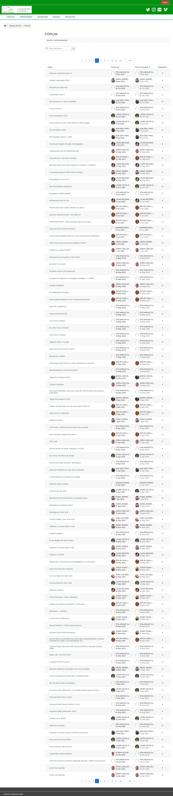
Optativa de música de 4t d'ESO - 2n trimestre (66, 604)
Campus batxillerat (56, 285)
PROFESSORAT (26, 17)
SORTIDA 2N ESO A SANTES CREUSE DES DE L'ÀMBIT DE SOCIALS (77, 760)
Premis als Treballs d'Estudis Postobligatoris (66, 144)
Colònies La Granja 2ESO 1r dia (61, 548)
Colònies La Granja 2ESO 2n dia (61, 526)
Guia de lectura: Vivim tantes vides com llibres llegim (69, 123)
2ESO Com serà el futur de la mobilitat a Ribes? (67, 243)
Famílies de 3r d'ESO (57, 718)
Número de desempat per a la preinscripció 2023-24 (69, 406)
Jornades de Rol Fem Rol (58, 661)
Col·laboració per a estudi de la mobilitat (64, 477)
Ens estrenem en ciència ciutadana (62, 101)
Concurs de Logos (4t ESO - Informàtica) (64, 463)
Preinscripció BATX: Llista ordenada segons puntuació (69, 222)
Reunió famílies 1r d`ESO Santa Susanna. (65, 625)
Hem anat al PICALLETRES (59, 739)
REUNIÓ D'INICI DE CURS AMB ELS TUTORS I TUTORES (72, 165)
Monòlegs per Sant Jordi (58, 512)
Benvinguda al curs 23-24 (58, 179)
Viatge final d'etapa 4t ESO (59, 377)
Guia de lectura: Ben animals (60, 746)
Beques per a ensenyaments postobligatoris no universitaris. (72, 562)
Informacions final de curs (58, 200)
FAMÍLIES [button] (56, 17)
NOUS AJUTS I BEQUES (58, 413)
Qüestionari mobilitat (57, 356)
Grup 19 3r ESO (55, 109)
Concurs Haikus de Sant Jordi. (60, 576)
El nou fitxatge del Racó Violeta (61, 540)
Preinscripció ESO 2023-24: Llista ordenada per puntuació (71, 363)
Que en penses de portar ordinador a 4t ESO (66, 449)
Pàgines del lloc (15, 26)
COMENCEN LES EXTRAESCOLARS (63, 151)
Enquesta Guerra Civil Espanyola (61, 271)
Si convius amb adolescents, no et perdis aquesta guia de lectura (74, 690)
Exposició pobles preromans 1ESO (62, 711)
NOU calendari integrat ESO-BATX (62, 434)
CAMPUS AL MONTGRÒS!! (59, 250)
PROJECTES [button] (70, 17)
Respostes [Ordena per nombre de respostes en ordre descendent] (163, 67)
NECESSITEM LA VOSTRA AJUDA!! (63, 370)
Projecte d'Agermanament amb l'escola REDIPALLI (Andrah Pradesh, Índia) (78, 647)
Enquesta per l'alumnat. (58, 87)
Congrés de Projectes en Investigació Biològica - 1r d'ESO (71, 278)
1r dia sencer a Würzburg (58, 618)
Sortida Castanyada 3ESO (59, 80)
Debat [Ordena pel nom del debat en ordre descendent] (49, 67)
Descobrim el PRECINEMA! (59, 194)
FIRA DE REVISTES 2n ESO (60, 697)
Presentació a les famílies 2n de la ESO (64, 257)
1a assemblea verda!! (57, 130)
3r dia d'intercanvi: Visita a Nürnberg (63, 597)
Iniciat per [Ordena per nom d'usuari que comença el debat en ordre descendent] (116, 67)
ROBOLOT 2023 (55, 420)
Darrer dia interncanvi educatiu (60, 569)
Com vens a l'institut (56, 321)
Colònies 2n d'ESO (56, 555)
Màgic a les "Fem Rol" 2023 (59, 654)
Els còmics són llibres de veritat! (61, 456)
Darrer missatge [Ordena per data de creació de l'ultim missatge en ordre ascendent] (142, 67)
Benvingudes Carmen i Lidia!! (60, 137)
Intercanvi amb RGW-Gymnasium (62, 632)
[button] (46, 48)
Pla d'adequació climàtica (58, 292)
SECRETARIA (42, 17)
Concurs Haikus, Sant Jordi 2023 (61, 519)
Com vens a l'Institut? (57, 335)
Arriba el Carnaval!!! (56, 725)
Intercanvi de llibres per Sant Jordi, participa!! (66, 470)
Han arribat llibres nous (57, 116)
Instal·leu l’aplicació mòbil (13, 793)
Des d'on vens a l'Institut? (58, 328)
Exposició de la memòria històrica (61, 229)
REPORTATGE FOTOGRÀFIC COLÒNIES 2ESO (68, 498)
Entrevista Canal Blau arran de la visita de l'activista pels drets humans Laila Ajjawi (78, 392)
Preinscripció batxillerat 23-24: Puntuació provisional (69, 299)
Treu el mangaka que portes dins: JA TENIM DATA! (68, 675)
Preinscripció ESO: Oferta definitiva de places (66, 208)
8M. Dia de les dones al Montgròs (61, 683)
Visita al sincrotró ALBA (58, 314)
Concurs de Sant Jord (57, 491)
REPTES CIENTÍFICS (57, 307)
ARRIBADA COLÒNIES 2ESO (60, 505)
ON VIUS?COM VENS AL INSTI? (61, 349)
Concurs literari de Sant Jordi (60, 583)
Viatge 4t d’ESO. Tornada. (59, 342)
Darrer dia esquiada (56, 767)
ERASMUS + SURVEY (57, 611)
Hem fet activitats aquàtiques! (60, 186)
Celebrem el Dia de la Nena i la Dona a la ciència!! (68, 732)
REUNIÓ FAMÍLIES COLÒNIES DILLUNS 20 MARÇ (69, 668)
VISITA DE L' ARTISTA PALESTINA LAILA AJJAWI (68, 427)
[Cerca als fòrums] (59, 48)
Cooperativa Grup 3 (56, 95)
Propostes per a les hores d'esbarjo (62, 158)
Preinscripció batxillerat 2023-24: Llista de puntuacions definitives (74, 236)
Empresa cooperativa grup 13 (60, 73)
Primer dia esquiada (56, 774)
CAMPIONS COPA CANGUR (60, 753)
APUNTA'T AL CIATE (57, 264)
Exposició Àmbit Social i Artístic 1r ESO (64, 704)
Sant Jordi (52, 441)
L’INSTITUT (10, 17)
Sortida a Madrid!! (55, 533)
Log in (165, 2)
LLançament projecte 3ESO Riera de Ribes (65, 172)
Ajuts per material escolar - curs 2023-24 (64, 215)
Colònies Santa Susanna (58, 484)
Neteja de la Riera (56, 590)
